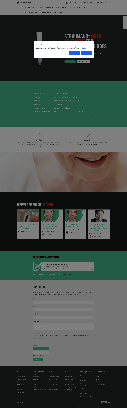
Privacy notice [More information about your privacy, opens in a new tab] (83, 48)
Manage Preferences (41, 53)
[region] (64, 49)
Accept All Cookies (86, 53)
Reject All (74, 53)
